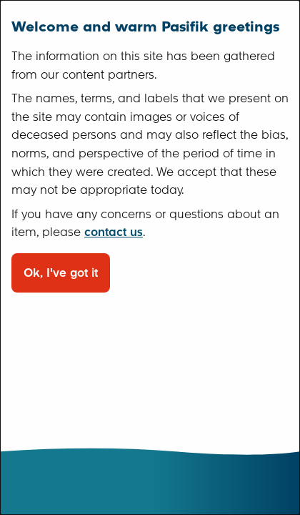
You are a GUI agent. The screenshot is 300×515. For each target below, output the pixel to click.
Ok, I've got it (61, 272)
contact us (113, 232)
